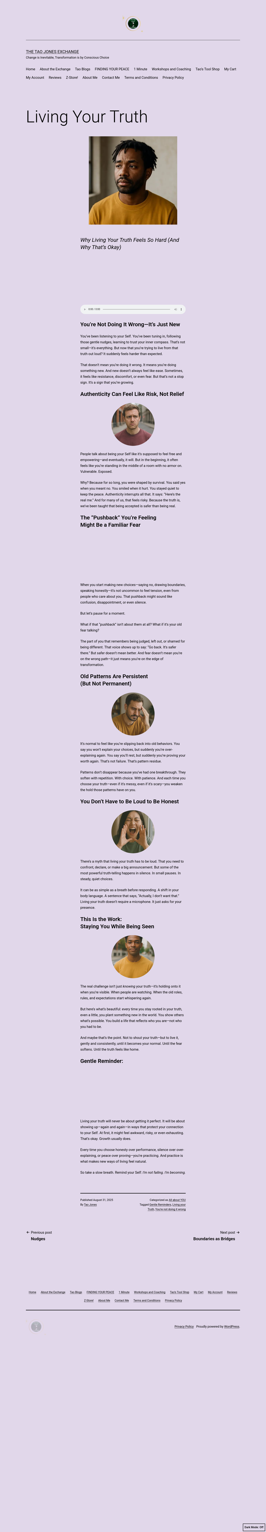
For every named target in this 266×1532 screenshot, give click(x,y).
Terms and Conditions (141, 77)
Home (30, 69)
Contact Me (111, 77)
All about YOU (177, 1380)
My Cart (230, 69)
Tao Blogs (82, 69)
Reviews (55, 77)
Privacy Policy (173, 77)
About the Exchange (55, 69)
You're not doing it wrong (170, 1389)
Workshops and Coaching (171, 69)
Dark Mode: (254, 1527)
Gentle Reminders (160, 1384)
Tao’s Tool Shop (208, 69)
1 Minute (140, 69)
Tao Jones (90, 1384)
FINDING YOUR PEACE (112, 69)
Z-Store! (72, 77)
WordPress (231, 1506)
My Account (35, 77)
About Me (90, 77)
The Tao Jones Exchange (52, 51)
